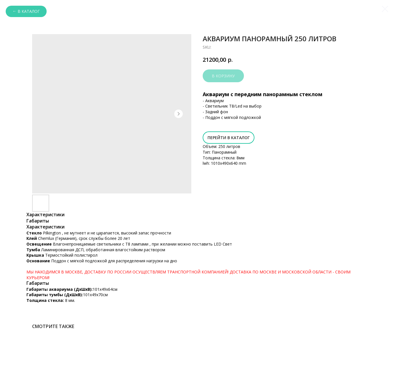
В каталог (29, 11)
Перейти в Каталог (229, 137)
